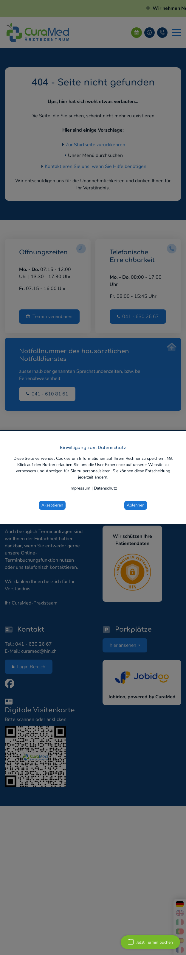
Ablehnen (136, 505)
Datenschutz (105, 488)
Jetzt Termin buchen (150, 942)
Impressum (79, 488)
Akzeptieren (52, 505)
